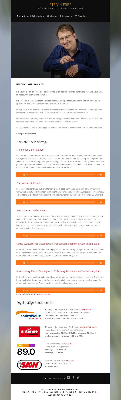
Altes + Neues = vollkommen (31, 210)
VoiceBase (59, 378)
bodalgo (46, 378)
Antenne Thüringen (88, 327)
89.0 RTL (69, 343)
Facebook (73, 378)
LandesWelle (85, 309)
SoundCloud (68, 378)
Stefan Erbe (60, 4)
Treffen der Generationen (30, 149)
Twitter (78, 378)
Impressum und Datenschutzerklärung (60, 389)
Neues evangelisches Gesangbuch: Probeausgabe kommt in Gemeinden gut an (58, 243)
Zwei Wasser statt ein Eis (29, 183)
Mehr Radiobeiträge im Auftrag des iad (33, 294)
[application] (60, 174)
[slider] (62, 174)
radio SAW (69, 360)
